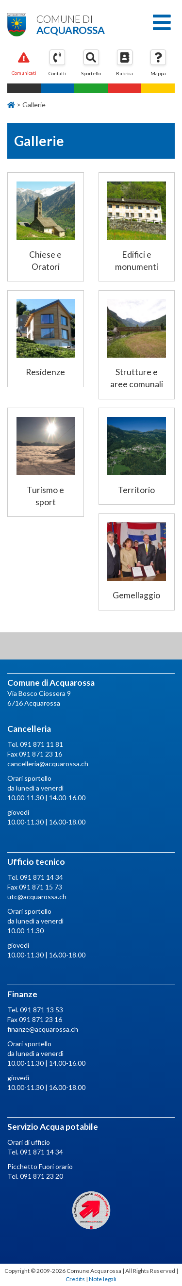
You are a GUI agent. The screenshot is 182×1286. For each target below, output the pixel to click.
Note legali (102, 1279)
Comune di (91, 24)
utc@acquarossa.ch (36, 896)
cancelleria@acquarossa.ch (47, 763)
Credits (75, 1279)
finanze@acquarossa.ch (42, 1029)
